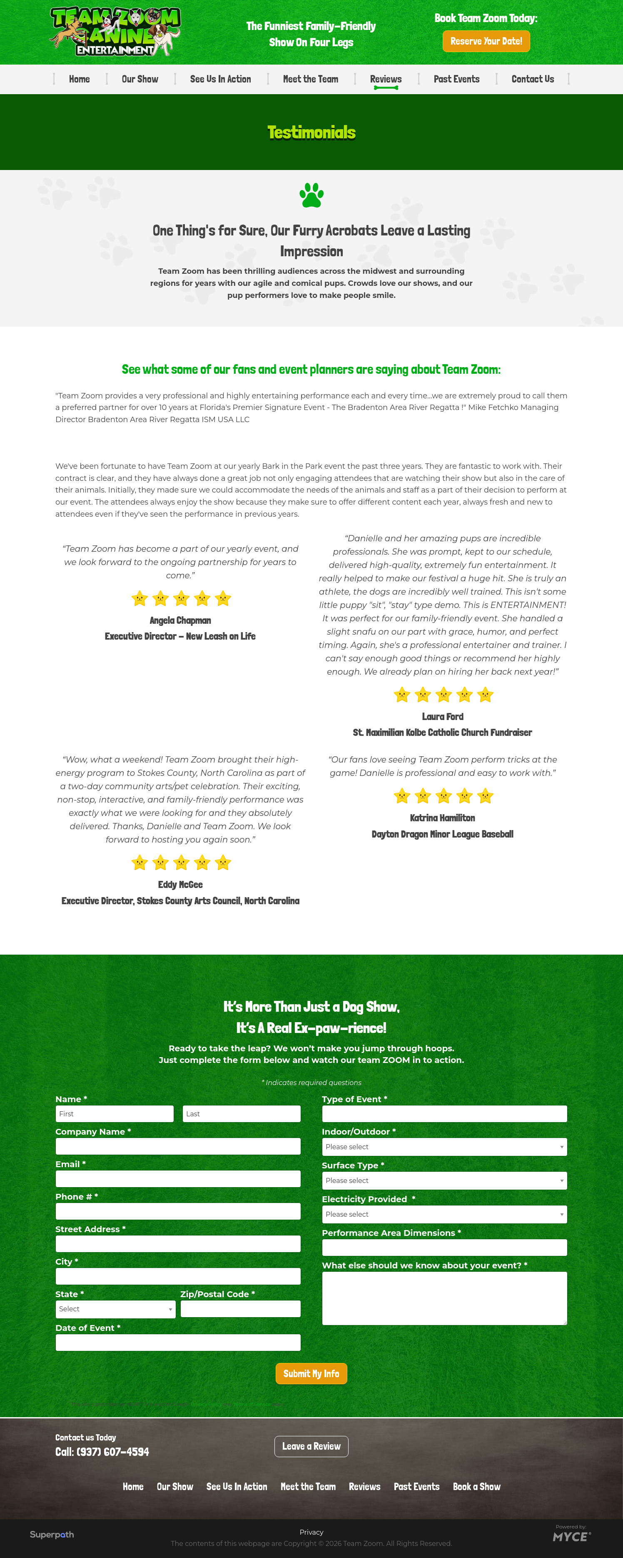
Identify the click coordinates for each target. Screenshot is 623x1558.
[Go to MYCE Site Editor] (571, 1535)
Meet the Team (310, 79)
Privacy (311, 1532)
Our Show (140, 79)
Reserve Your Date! (486, 41)
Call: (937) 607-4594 (102, 1452)
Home (79, 79)
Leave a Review (311, 1446)
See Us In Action (220, 79)
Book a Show (477, 1486)
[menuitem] (75, 79)
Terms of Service (252, 1404)
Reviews (386, 79)
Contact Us (533, 79)
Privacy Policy (206, 1404)
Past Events (457, 79)
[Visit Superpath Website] (52, 1536)
